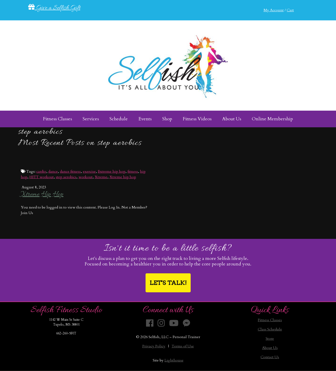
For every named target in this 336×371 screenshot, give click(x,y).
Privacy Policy (153, 346)
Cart (290, 10)
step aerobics (66, 177)
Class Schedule (270, 329)
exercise (89, 171)
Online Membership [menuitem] (272, 119)
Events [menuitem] (145, 119)
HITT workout (41, 177)
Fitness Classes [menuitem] (57, 119)
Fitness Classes (270, 320)
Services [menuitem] (91, 119)
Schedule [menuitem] (118, 119)
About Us (270, 347)
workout (85, 177)
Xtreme (101, 177)
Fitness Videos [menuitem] (197, 119)
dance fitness (70, 171)
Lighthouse (174, 360)
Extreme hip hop (111, 171)
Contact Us (270, 357)
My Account (274, 10)
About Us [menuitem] (231, 119)
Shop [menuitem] (167, 119)
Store (270, 338)
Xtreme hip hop (122, 177)
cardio (41, 171)
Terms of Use (183, 346)
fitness (133, 171)
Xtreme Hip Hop (42, 194)
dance (53, 171)
